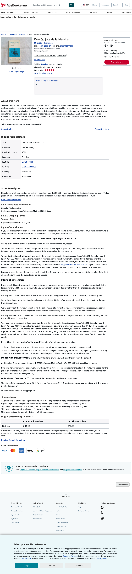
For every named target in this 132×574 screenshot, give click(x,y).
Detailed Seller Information (13, 440)
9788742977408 (29, 166)
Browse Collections (31, 12)
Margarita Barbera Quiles (72, 470)
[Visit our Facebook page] (102, 507)
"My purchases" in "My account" (74, 264)
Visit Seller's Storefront (11, 199)
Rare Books (52, 12)
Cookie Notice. (26, 558)
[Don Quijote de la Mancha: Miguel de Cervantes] (16, 51)
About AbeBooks (61, 507)
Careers (58, 515)
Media (58, 511)
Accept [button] (26, 565)
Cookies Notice (61, 526)
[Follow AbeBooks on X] (102, 513)
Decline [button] (52, 565)
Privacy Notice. (102, 558)
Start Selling (126, 12)
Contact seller (7, 129)
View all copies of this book (47, 81)
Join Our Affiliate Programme (42, 511)
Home (3, 34)
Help (126, 5)
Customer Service (83, 511)
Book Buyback (38, 515)
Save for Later (39, 60)
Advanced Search (7, 12)
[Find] (71, 5)
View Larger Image (16, 72)
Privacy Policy (60, 519)
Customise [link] (78, 565)
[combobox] (49, 5)
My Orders (14, 519)
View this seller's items (43, 73)
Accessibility (60, 530)
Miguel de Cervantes (27, 470)
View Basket (15, 523)
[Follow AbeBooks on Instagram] (102, 518)
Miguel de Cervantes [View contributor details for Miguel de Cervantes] (17, 34)
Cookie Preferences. (70, 556)
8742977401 (46, 46)
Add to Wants (123, 484)
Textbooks (93, 12)
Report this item (102, 129)
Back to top (66, 496)
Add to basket (117, 62)
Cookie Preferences (62, 523)
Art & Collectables (73, 12)
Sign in (94, 5)
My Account (105, 5)
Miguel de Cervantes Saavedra (47, 470)
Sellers (109, 12)
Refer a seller (37, 519)
